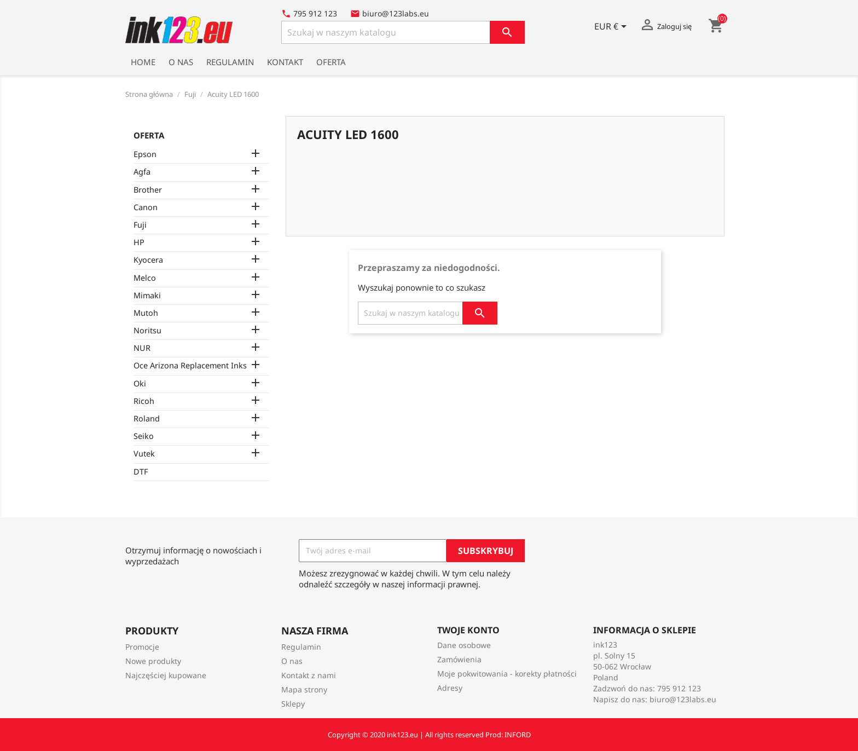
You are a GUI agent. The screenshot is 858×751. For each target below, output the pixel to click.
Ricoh (144, 401)
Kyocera (148, 260)
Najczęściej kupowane (165, 675)
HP (139, 242)
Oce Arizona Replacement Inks (190, 365)
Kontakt (285, 61)
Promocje (142, 647)
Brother (148, 189)
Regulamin (230, 61)
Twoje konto (468, 630)
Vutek (144, 453)
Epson (145, 154)
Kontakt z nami (308, 675)
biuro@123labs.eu (683, 699)
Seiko (144, 436)
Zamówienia (459, 659)
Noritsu (147, 330)
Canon (146, 207)
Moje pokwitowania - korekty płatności (507, 673)
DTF (141, 471)
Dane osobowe (464, 645)
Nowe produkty (153, 661)
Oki (140, 383)
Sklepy (293, 703)
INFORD (518, 735)
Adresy (449, 688)
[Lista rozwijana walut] (612, 27)
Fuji (140, 224)
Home (143, 61)
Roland (147, 418)
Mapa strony (304, 689)
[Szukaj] (403, 32)
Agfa (142, 171)
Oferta (331, 61)
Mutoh (146, 313)
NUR (142, 348)
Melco (145, 278)
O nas (181, 61)
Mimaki (147, 295)
